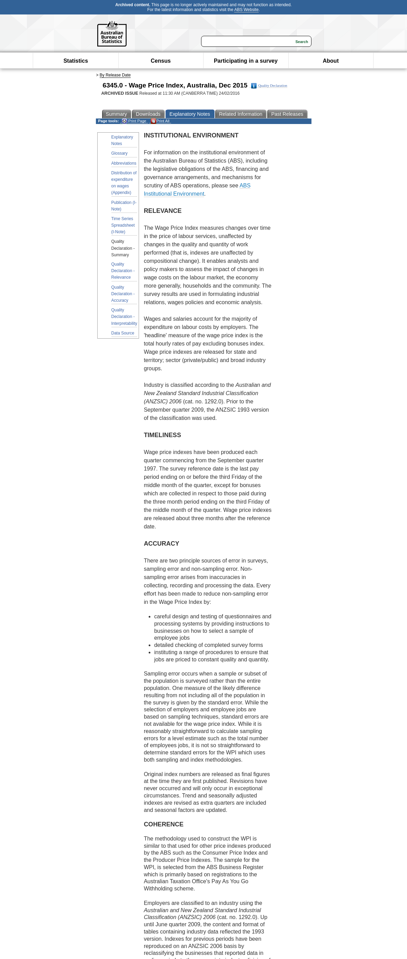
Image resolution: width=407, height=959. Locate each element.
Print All (160, 121)
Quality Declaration (269, 86)
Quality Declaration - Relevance (123, 271)
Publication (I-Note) (124, 206)
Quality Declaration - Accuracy (123, 294)
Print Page (134, 121)
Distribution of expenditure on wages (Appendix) (124, 183)
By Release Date (115, 75)
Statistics (75, 61)
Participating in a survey (246, 61)
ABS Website (246, 9)
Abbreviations (124, 163)
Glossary (119, 153)
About (331, 61)
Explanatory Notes (122, 140)
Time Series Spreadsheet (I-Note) (123, 225)
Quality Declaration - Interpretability (124, 317)
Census (161, 61)
